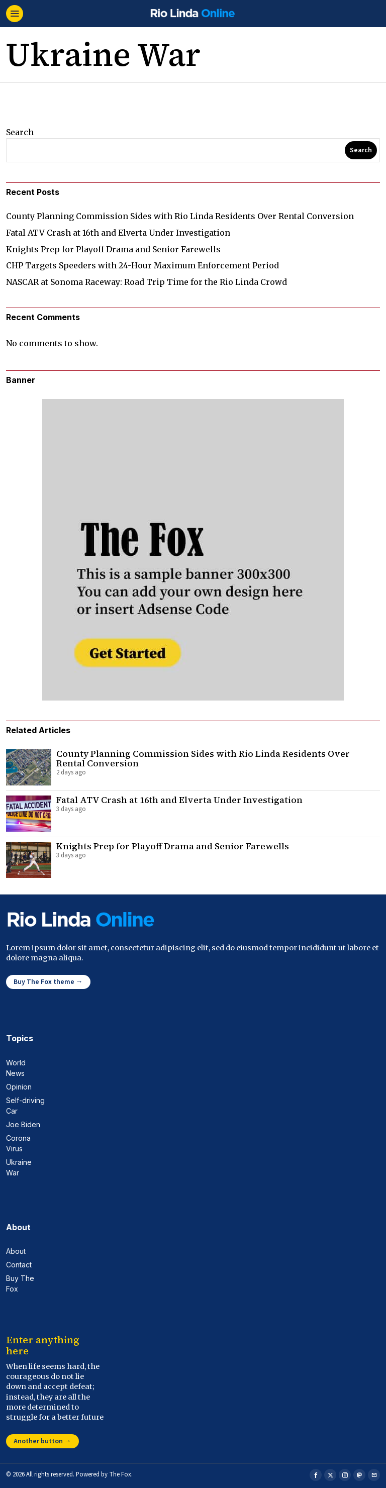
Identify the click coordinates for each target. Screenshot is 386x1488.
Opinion (19, 1086)
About (16, 1251)
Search (20, 132)
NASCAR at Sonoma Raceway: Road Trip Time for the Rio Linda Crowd (146, 282)
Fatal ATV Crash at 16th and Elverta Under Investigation (118, 233)
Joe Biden (23, 1124)
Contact (19, 1264)
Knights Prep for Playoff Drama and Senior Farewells (113, 249)
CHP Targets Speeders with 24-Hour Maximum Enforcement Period (142, 265)
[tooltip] (316, 1475)
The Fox (120, 1474)
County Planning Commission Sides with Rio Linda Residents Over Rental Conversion (180, 216)
